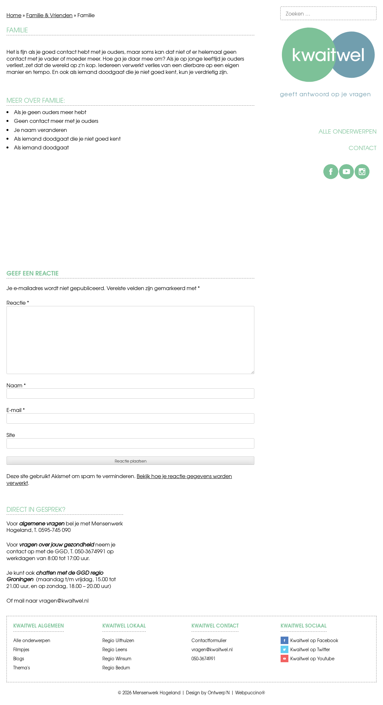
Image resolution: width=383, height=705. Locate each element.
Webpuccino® (250, 692)
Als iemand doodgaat (41, 147)
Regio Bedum (116, 667)
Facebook (331, 171)
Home (13, 15)
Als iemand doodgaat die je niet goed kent (67, 138)
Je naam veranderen (40, 130)
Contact (363, 148)
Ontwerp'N (219, 692)
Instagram (362, 171)
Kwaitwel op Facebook (314, 640)
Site (10, 435)
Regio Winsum (116, 658)
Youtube (346, 171)
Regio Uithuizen (118, 640)
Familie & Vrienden (49, 15)
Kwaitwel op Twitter (310, 649)
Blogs (18, 658)
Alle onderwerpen (348, 131)
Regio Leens (114, 649)
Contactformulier (209, 640)
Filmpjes (21, 649)
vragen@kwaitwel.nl (63, 600)
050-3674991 (203, 658)
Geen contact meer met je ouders (56, 120)
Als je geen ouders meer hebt (50, 112)
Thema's (21, 667)
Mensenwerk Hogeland (156, 692)
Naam (16, 385)
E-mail (15, 410)
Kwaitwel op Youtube (312, 658)
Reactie (17, 302)
